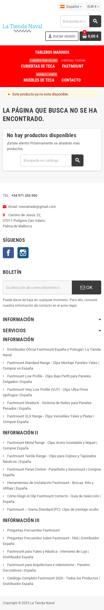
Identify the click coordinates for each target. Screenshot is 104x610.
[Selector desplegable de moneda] (93, 7)
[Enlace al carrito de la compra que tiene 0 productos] (90, 36)
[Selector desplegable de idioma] (70, 7)
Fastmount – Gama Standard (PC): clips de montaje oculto (52, 509)
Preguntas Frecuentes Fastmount (33, 530)
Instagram (23, 252)
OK (86, 287)
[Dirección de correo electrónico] (37, 287)
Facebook (8, 252)
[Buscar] (80, 21)
